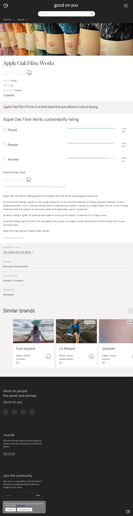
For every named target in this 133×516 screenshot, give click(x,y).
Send (38, 495)
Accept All (10, 510)
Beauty (21, 20)
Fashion (7, 20)
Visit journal (9, 453)
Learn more (20, 505)
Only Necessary (25, 510)
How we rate (58, 187)
